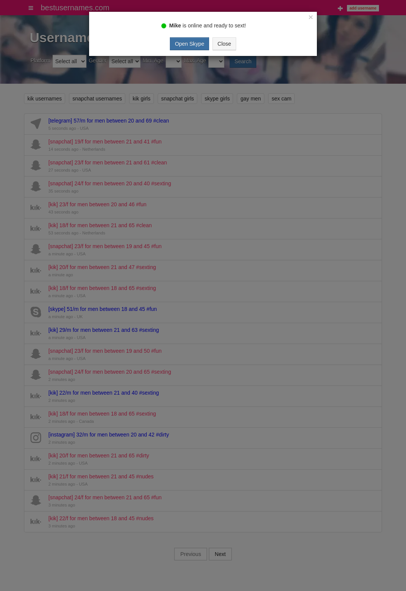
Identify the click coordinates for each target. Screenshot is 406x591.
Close (224, 44)
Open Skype (189, 44)
